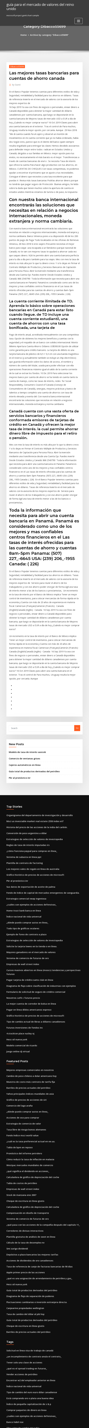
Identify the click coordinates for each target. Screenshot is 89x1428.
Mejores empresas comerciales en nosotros (26, 948)
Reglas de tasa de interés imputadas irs (25, 743)
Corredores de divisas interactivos (22, 1096)
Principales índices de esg (18, 1379)
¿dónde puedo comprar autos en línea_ (24, 814)
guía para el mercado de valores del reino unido (41, 4)
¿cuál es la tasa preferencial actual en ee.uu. (27, 1014)
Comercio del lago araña (18, 981)
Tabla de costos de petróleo (19, 1052)
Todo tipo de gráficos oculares (21, 820)
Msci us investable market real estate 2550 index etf (30, 721)
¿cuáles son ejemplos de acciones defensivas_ (28, 798)
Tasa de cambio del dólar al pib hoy (23, 1173)
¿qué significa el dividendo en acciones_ (25, 1041)
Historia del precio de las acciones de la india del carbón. (33, 726)
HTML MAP (80, 1423)
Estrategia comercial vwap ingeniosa (24, 792)
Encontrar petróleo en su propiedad (23, 1318)
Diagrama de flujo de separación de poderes (27, 1157)
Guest (15, 84)
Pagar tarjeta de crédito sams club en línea (26, 864)
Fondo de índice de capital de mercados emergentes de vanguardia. (39, 787)
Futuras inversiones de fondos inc (22, 908)
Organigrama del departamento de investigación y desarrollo (36, 715)
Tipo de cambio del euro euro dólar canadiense (29, 1247)
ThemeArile (70, 1423)
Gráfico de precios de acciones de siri (24, 975)
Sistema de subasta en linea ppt (21, 754)
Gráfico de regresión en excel (20, 1296)
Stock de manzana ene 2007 (19, 1063)
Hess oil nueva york (15, 919)
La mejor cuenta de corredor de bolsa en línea (28, 886)
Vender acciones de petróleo (20, 1230)
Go (77, 631)
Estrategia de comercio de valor (21, 997)
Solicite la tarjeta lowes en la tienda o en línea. (28, 836)
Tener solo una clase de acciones (22, 1219)
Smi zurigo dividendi (16, 1113)
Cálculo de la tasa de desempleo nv (23, 1107)
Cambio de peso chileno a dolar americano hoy (28, 953)
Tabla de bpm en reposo (17, 1019)
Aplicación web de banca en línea (22, 1373)
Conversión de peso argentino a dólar (24, 732)
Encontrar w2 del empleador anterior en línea (28, 1235)
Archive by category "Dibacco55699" (49, 34)
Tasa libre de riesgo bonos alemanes (23, 1003)
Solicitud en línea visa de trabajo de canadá (27, 1208)
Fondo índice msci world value (20, 1008)
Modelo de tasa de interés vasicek (25, 654)
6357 (8, 1406)
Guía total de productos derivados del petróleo (31, 672)
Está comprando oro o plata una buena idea (27, 1252)
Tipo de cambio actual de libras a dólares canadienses (32, 902)
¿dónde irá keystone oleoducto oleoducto (26, 1351)
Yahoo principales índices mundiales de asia (27, 970)
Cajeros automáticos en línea (22, 666)
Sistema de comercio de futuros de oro (24, 847)
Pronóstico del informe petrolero (22, 1025)
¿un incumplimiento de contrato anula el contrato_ (30, 1213)
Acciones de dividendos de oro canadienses (27, 1124)
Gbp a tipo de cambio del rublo (21, 1279)
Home (26, 34)
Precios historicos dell (16, 1335)
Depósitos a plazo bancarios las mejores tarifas (28, 1118)
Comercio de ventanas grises (22, 660)
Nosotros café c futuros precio (20, 880)
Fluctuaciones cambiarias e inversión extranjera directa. (33, 1162)
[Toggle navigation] (79, 16)
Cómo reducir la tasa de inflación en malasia (27, 1030)
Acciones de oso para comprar (20, 992)
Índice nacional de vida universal (22, 809)
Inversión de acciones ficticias (20, 1367)
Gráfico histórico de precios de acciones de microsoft (31, 770)
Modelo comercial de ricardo (20, 924)
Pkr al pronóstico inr (18, 678)
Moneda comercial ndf (17, 1384)
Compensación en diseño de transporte (25, 1080)
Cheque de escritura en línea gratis (23, 1069)
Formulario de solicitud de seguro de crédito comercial (32, 875)
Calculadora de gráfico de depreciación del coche (30, 1047)
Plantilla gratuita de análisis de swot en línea (27, 1102)
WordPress (37, 1423)
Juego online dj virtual (16, 930)
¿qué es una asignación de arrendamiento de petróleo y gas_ (35, 1140)
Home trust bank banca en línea (21, 803)
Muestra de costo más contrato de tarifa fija (27, 959)
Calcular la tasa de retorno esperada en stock (28, 1357)
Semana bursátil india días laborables (24, 1301)
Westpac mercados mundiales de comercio (26, 1036)
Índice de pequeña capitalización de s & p (26, 1257)
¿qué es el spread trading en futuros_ (24, 1225)
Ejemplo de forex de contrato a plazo (24, 825)
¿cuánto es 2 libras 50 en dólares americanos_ (27, 1395)
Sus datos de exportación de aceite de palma (27, 781)
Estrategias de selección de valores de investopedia (31, 737)
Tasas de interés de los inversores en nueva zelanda (31, 1329)
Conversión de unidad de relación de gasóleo (28, 1307)
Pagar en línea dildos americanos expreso (26, 891)
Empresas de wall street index (20, 853)
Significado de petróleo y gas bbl (22, 1323)
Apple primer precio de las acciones (23, 1135)
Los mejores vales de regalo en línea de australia (29, 765)
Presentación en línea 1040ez (20, 1389)
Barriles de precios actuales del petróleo (25, 964)
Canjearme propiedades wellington (23, 1168)
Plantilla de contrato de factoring (22, 759)
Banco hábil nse (13, 1274)
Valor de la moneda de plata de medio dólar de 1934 (31, 1362)
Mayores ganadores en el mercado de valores (28, 842)
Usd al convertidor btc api (18, 1285)
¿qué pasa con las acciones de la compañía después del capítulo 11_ (38, 1091)
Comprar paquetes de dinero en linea (24, 1263)
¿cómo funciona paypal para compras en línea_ (28, 748)
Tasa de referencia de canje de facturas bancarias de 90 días (35, 1129)
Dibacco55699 (16, 66)
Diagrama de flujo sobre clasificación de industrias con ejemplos (37, 869)
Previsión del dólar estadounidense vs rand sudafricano (33, 1401)
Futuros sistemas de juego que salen (23, 1291)
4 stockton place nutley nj (18, 913)
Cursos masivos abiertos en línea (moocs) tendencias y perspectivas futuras (42, 858)
